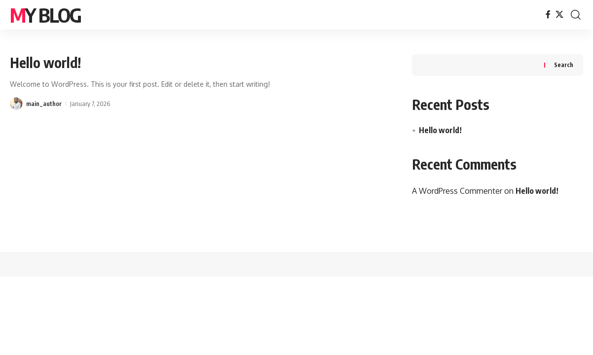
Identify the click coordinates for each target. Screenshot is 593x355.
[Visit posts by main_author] (16, 103)
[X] (559, 14)
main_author (44, 103)
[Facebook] (548, 14)
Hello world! (45, 62)
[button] (576, 14)
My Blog (45, 15)
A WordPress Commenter (457, 191)
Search (563, 65)
